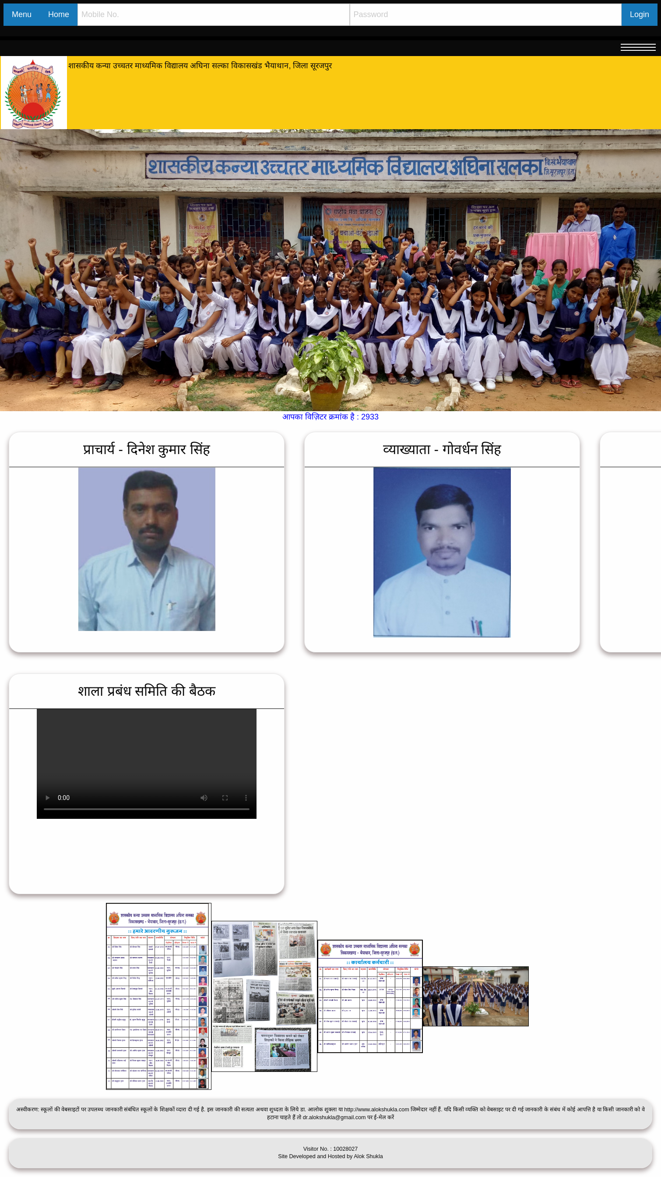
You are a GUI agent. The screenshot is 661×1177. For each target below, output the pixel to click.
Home (58, 14)
